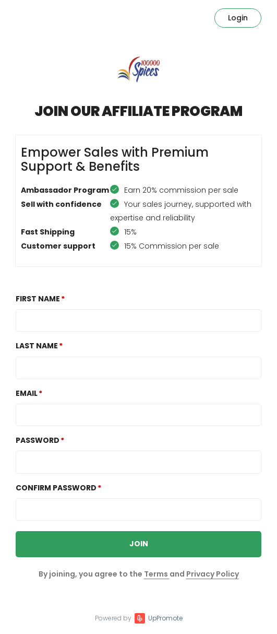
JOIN (138, 543)
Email (27, 393)
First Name (38, 298)
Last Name (37, 346)
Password (37, 440)
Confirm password (56, 488)
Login (238, 18)
